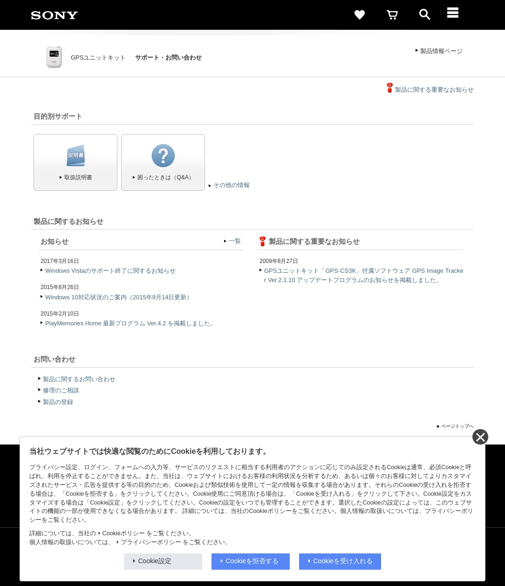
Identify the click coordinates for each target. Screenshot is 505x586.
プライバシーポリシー (151, 542)
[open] (425, 15)
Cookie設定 (155, 561)
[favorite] (359, 15)
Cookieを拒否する (252, 561)
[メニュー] (457, 15)
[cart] (392, 15)
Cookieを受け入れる (343, 561)
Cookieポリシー (123, 533)
